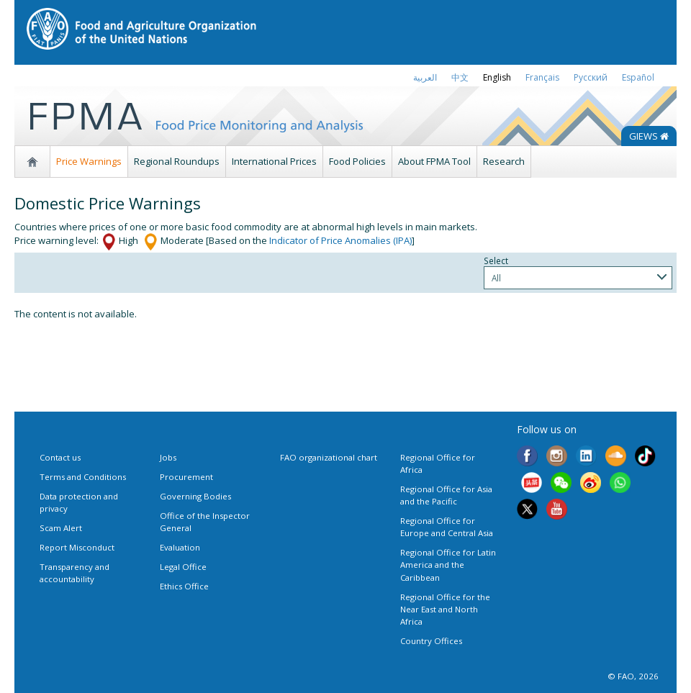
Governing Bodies (195, 496)
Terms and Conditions (83, 476)
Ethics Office (184, 586)
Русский (591, 77)
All (496, 278)
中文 (460, 77)
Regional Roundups (177, 161)
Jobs (168, 457)
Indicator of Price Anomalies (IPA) (340, 240)
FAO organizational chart (328, 457)
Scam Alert (61, 527)
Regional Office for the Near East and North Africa (445, 609)
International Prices (274, 161)
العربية (425, 77)
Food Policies (357, 161)
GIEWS (649, 136)
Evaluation (180, 547)
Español (638, 77)
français (542, 77)
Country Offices (431, 640)
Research (504, 161)
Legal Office (183, 566)
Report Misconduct (77, 547)
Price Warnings (89, 161)
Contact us (60, 457)
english (497, 77)
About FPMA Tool (434, 161)
